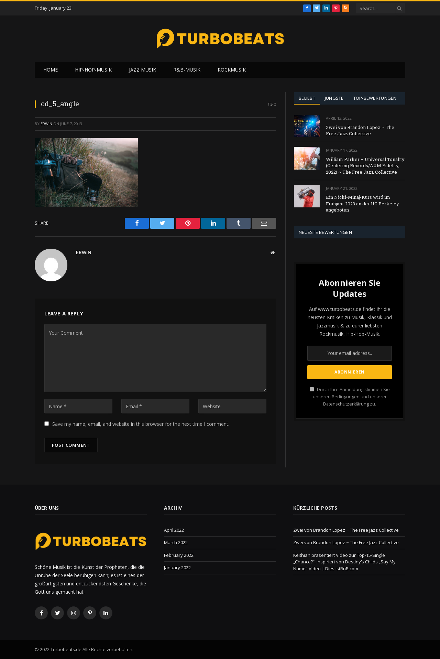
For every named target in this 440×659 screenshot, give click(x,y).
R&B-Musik (186, 69)
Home (50, 69)
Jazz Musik (142, 69)
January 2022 (177, 567)
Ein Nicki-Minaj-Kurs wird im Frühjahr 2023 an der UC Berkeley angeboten (362, 203)
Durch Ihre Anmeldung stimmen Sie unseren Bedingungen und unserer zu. (350, 397)
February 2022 (179, 555)
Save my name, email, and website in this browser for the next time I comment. (140, 424)
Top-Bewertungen (375, 98)
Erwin (46, 123)
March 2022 (176, 542)
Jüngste (334, 98)
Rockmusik (232, 69)
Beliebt (307, 98)
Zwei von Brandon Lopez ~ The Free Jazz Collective (360, 130)
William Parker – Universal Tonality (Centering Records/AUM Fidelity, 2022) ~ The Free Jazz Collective (365, 165)
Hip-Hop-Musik (93, 69)
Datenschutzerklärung (346, 404)
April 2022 (174, 530)
